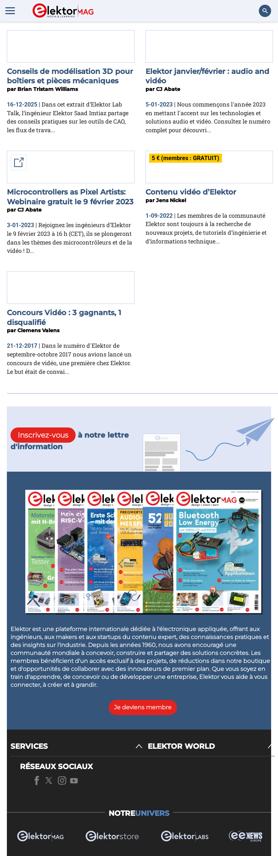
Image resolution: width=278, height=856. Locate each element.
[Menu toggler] (10, 10)
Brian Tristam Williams (47, 89)
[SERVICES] (76, 746)
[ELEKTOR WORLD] (211, 746)
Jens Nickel (171, 200)
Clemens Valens (38, 330)
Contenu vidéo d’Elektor (191, 192)
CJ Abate (168, 89)
